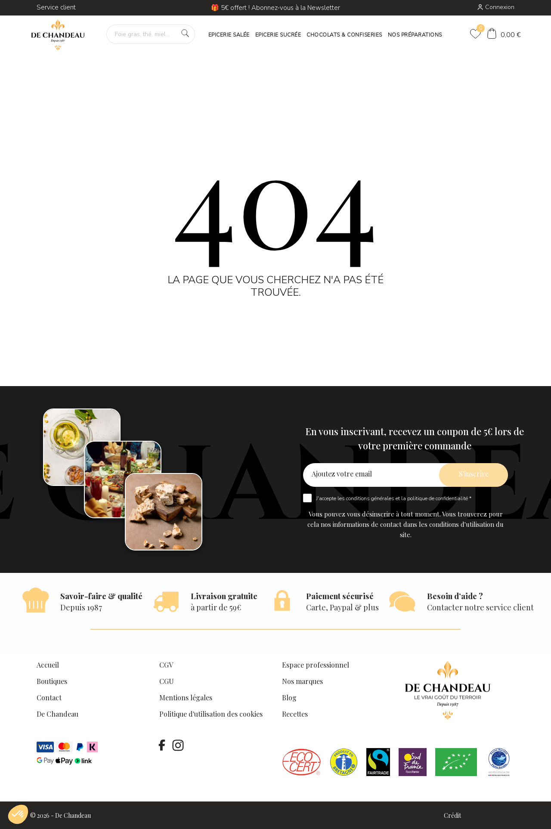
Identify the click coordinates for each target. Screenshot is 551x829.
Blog (289, 697)
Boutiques (52, 681)
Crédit (452, 815)
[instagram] (178, 745)
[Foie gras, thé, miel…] (150, 34)
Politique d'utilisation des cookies (211, 713)
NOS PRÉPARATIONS (415, 34)
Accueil (48, 664)
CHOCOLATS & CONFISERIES (344, 34)
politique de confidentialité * (439, 498)
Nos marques (302, 681)
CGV (166, 664)
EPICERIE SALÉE (229, 34)
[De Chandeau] (58, 35)
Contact (49, 697)
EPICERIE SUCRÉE (278, 34)
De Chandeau (57, 713)
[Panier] (503, 34)
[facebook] (162, 745)
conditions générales (370, 498)
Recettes (295, 713)
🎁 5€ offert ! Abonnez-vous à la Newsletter (275, 7)
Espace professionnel (315, 664)
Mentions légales (185, 697)
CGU (166, 681)
